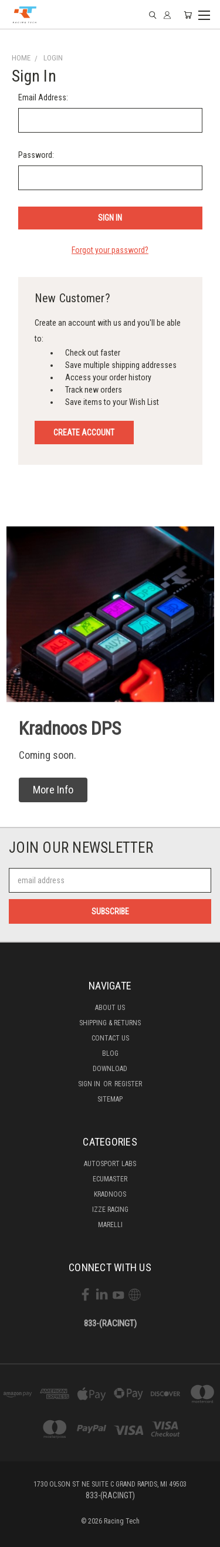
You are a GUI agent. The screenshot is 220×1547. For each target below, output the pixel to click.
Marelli (110, 1225)
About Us (110, 1008)
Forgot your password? (110, 250)
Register (128, 1084)
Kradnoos (110, 1194)
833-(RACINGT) (110, 1323)
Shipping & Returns (110, 1023)
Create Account (83, 432)
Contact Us (110, 1038)
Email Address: (43, 97)
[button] (53, 790)
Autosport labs (110, 1164)
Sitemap (110, 1099)
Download (110, 1069)
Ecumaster (110, 1179)
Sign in (90, 1084)
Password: (36, 155)
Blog (110, 1053)
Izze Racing (110, 1209)
